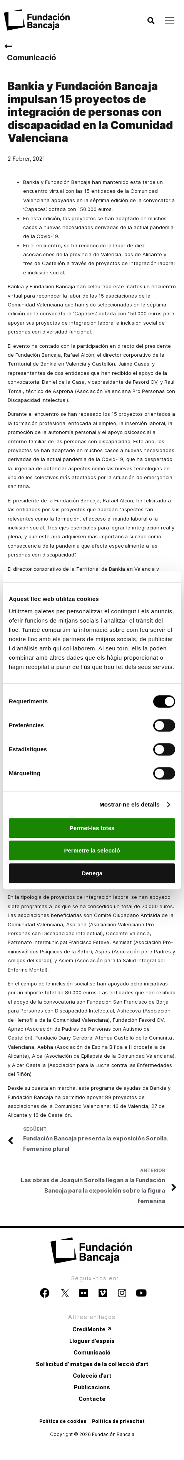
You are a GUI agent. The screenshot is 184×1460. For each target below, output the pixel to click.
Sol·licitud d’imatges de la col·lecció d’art (92, 1364)
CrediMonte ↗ (92, 1329)
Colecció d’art (92, 1375)
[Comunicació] (8, 46)
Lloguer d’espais (92, 1340)
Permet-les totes (92, 828)
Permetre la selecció (92, 850)
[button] (150, 20)
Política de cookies (62, 1421)
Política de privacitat (118, 1421)
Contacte (92, 1398)
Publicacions (92, 1387)
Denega (92, 873)
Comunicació (31, 57)
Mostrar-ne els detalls (129, 804)
